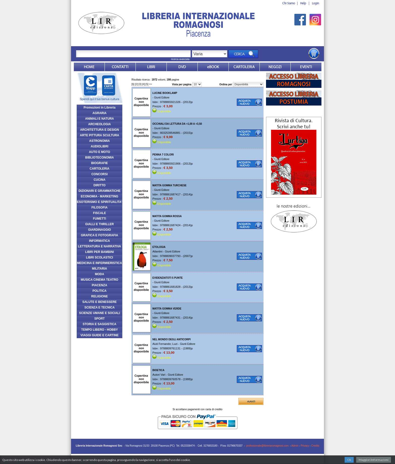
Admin (295, 445)
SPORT (99, 318)
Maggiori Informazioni (373, 459)
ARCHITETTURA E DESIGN (99, 130)
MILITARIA (99, 268)
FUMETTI (99, 218)
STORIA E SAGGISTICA (99, 324)
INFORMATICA (99, 241)
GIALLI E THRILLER (99, 224)
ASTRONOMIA (99, 141)
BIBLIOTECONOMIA (99, 157)
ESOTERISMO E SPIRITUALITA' (99, 202)
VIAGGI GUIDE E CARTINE (99, 335)
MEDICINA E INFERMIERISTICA (99, 263)
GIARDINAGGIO (99, 229)
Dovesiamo (275, 67)
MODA (99, 274)
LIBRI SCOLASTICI (99, 257)
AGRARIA (99, 113)
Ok (349, 459)
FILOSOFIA (99, 207)
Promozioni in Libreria (100, 107)
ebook (213, 67)
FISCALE (99, 213)
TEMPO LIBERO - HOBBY (99, 329)
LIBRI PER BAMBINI (99, 252)
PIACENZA (99, 285)
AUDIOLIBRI (99, 146)
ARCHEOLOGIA (99, 124)
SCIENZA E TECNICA (99, 307)
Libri (151, 67)
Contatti (120, 67)
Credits (315, 445)
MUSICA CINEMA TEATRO (99, 279)
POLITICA (99, 291)
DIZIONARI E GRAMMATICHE (99, 191)
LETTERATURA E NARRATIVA (99, 246)
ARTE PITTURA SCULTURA (99, 135)
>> (150, 84)
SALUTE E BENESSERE (99, 302)
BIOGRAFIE (99, 163)
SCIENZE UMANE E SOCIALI (99, 313)
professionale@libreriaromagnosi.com (267, 445)
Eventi (306, 67)
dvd (182, 67)
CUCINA (100, 180)
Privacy (305, 445)
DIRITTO (99, 185)
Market (244, 67)
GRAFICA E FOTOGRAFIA (99, 235)
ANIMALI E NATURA (99, 118)
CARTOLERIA (99, 168)
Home (89, 67)
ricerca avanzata (180, 59)
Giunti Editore (162, 97)
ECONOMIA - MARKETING (99, 196)
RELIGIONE (99, 296)
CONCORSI (99, 174)
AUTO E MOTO (99, 152)
